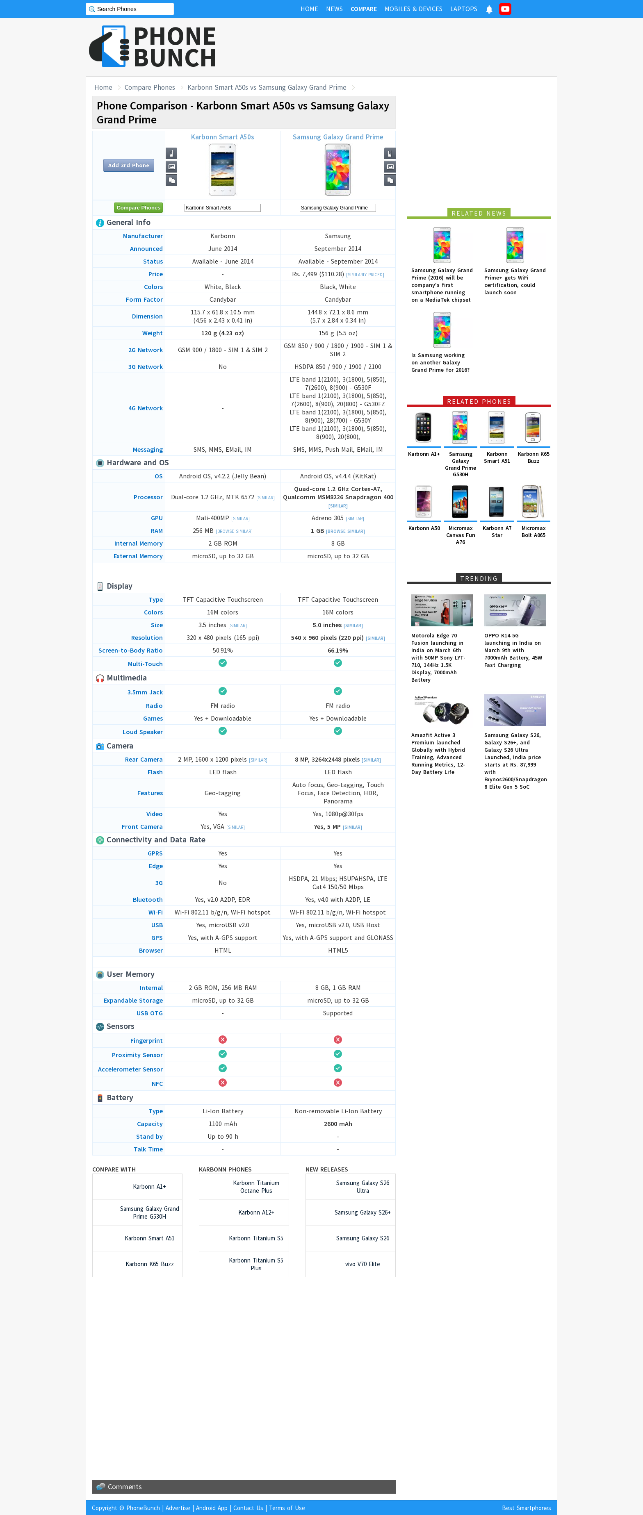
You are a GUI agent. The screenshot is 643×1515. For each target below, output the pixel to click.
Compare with (114, 1169)
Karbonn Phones (225, 1169)
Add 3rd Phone (128, 165)
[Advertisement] (408, 47)
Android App (212, 1508)
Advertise (178, 1508)
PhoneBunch (143, 1508)
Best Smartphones (526, 1508)
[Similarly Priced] (365, 275)
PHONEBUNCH (175, 46)
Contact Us (248, 1508)
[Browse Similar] (234, 531)
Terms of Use (287, 1508)
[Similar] (265, 497)
